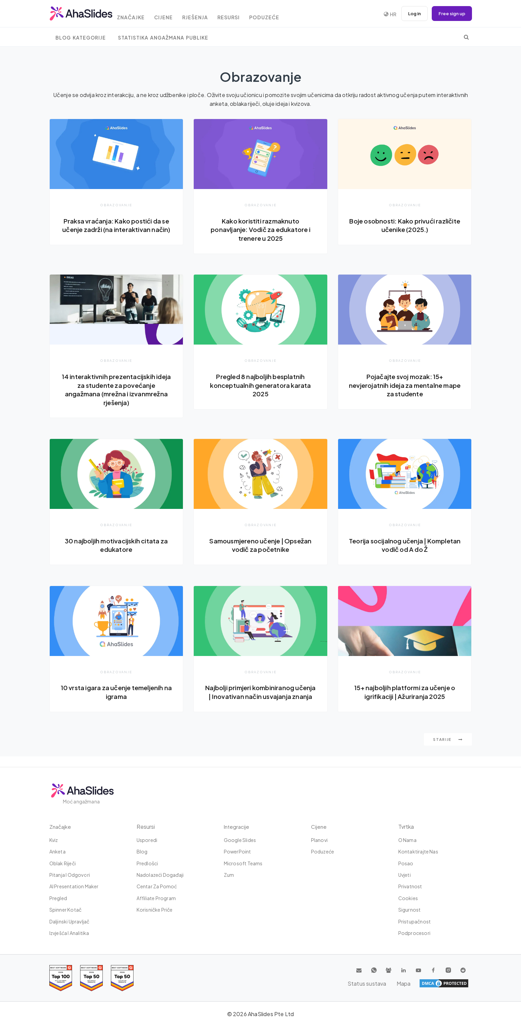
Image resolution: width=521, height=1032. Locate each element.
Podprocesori (414, 933)
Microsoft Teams (243, 863)
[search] (466, 37)
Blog (142, 852)
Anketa (57, 852)
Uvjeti (404, 875)
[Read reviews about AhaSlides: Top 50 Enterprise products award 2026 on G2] (122, 978)
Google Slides (240, 840)
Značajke (137, 14)
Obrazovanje (116, 205)
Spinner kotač (65, 910)
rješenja (207, 14)
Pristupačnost (414, 921)
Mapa (460, 984)
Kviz (53, 840)
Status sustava (426, 984)
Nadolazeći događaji (160, 875)
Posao (405, 863)
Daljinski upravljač (69, 921)
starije (448, 750)
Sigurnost (409, 910)
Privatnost (410, 887)
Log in (411, 13)
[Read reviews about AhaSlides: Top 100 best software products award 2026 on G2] (60, 978)
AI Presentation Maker (74, 887)
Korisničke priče (155, 910)
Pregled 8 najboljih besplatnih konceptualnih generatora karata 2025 (260, 385)
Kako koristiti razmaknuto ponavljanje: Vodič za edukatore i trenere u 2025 (260, 229)
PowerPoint (237, 852)
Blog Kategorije (80, 38)
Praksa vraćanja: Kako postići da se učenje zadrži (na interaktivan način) (116, 229)
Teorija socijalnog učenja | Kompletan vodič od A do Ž (404, 546)
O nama (407, 840)
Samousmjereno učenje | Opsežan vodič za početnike (260, 546)
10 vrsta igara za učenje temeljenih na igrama (116, 693)
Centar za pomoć (157, 887)
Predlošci (147, 863)
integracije (237, 826)
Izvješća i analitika (69, 933)
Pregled (58, 898)
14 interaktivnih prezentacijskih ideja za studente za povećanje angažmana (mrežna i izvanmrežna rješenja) (116, 390)
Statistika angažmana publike (163, 38)
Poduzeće (281, 14)
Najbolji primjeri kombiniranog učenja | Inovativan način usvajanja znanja (260, 697)
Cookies (408, 898)
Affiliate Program (156, 898)
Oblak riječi (62, 863)
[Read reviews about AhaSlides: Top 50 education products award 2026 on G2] (91, 978)
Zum (229, 875)
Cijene (173, 14)
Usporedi (147, 840)
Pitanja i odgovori (69, 875)
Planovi (319, 840)
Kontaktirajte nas (418, 852)
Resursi (243, 14)
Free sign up (450, 13)
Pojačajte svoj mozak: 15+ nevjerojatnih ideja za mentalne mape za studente (404, 385)
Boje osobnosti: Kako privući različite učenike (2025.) (405, 225)
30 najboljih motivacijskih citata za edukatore (116, 546)
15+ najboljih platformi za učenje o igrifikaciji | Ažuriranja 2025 (404, 693)
